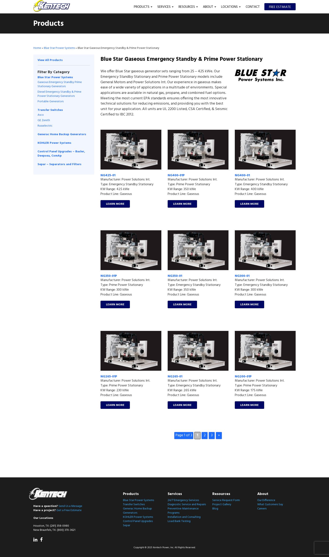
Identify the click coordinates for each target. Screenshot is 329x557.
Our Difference (266, 500)
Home (37, 48)
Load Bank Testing (179, 521)
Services (165, 7)
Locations (231, 7)
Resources (188, 7)
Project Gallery (221, 504)
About (209, 7)
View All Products (50, 60)
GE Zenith (44, 120)
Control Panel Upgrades (138, 521)
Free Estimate (280, 7)
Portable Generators (51, 101)
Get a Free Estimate (69, 510)
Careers (261, 508)
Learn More (115, 204)
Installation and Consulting (184, 517)
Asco (41, 115)
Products (143, 7)
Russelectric (45, 125)
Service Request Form (226, 500)
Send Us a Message (70, 506)
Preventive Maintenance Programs (183, 510)
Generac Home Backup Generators (62, 134)
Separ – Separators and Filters (59, 164)
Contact (253, 7)
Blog (215, 508)
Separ (126, 525)
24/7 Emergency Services (183, 500)
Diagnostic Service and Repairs (187, 504)
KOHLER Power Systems (54, 143)
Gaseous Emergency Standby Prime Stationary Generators (60, 84)
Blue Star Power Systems (59, 48)
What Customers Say (270, 504)
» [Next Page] (219, 435)
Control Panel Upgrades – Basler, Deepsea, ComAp (61, 153)
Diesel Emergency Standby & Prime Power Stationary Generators (59, 93)
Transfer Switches (50, 110)
